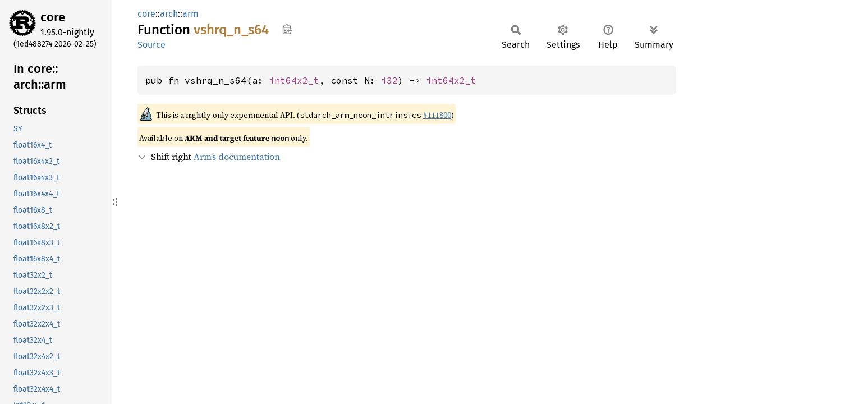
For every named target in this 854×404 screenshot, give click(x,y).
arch (169, 13)
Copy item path (287, 29)
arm (190, 13)
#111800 (437, 115)
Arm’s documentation (237, 156)
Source (151, 44)
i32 (389, 80)
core (52, 17)
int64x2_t (294, 80)
